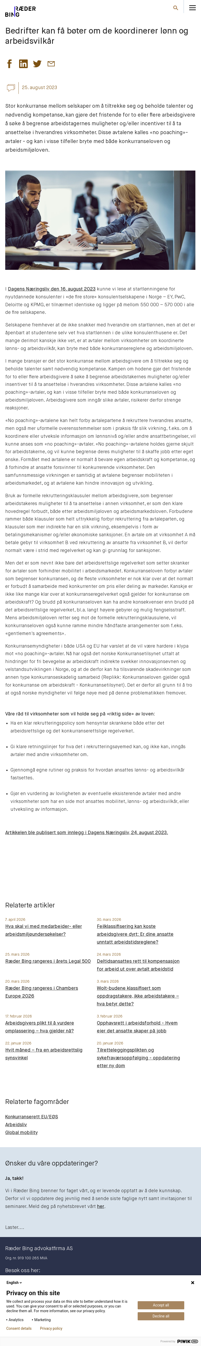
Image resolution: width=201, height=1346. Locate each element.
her (100, 1206)
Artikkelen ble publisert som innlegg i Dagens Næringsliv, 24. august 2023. (86, 832)
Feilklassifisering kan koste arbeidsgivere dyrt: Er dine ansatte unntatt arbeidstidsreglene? (135, 934)
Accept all (161, 1305)
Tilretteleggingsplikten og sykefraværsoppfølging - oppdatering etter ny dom (138, 1058)
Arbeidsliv (16, 1125)
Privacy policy (51, 1328)
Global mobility (21, 1132)
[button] (9, 65)
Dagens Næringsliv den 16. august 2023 (52, 289)
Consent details (19, 1328)
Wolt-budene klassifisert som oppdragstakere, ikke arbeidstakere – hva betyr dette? (138, 996)
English (15, 1283)
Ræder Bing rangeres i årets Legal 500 (48, 961)
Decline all (161, 1316)
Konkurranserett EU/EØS (31, 1117)
